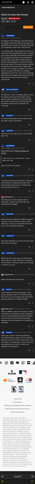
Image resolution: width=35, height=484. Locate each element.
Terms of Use (18, 399)
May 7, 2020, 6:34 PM (18, 148)
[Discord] (28, 363)
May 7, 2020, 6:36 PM (26, 175)
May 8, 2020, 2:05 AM (27, 235)
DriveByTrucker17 (8, 274)
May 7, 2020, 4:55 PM (13, 92)
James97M (9, 130)
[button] (2, 481)
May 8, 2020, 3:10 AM (24, 289)
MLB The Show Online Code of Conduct (17, 408)
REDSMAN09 (10, 35)
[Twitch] (23, 363)
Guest (8, 148)
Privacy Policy (17, 402)
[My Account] (32, 2)
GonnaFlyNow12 (8, 197)
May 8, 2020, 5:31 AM (25, 332)
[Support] (28, 2)
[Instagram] (6, 363)
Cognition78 (10, 235)
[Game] (23, 2)
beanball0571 (10, 253)
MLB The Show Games (17, 412)
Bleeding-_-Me (7, 308)
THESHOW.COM (6, 2)
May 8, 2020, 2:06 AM (27, 253)
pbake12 (8, 289)
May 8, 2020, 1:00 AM (24, 197)
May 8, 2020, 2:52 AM (25, 274)
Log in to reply (28, 27)
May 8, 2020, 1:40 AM (26, 214)
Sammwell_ (9, 115)
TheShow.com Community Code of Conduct (17, 405)
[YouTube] (17, 363)
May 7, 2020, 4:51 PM (12, 38)
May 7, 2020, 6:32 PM (26, 130)
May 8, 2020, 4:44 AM (24, 308)
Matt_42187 (9, 214)
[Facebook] (11, 363)
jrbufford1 (9, 332)
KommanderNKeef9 (12, 89)
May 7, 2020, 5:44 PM (26, 115)
